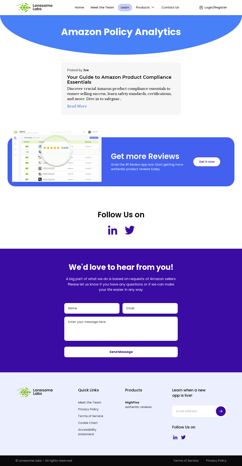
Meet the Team (102, 7)
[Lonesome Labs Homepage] (35, 7)
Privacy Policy (88, 409)
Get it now (207, 162)
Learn (125, 7)
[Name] (91, 308)
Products (143, 7)
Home (79, 7)
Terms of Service (90, 416)
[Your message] (121, 329)
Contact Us (170, 7)
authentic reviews (142, 404)
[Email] (150, 308)
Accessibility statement (87, 431)
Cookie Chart (88, 423)
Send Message (121, 352)
